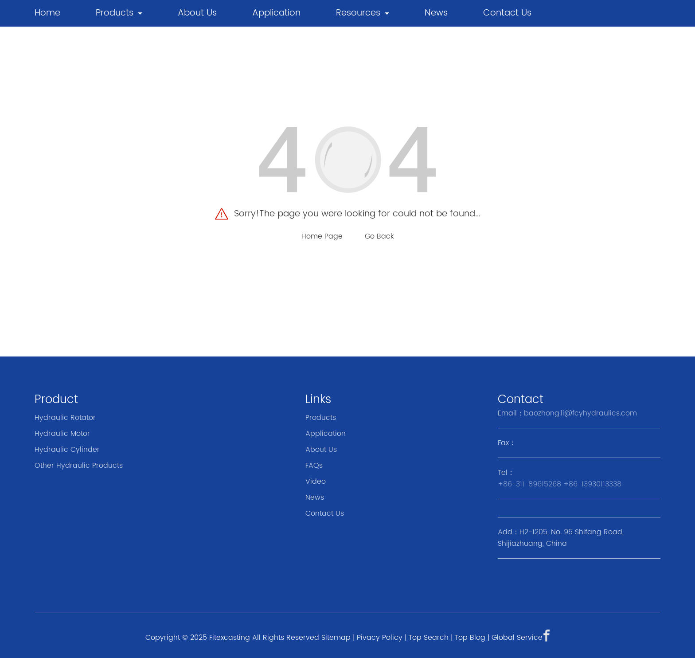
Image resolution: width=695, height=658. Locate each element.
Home (47, 13)
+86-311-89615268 (529, 484)
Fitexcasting (229, 637)
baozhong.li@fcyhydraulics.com (580, 413)
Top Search (429, 637)
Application (276, 13)
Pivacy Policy (379, 637)
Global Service (517, 637)
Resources (358, 13)
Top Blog (470, 637)
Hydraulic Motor (62, 433)
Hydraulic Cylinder (67, 449)
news (436, 13)
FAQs (314, 465)
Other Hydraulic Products (79, 465)
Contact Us (507, 13)
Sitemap (336, 637)
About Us (197, 13)
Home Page (322, 236)
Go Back (379, 236)
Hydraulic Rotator (65, 417)
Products (114, 13)
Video (315, 481)
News (314, 497)
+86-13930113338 (592, 484)
